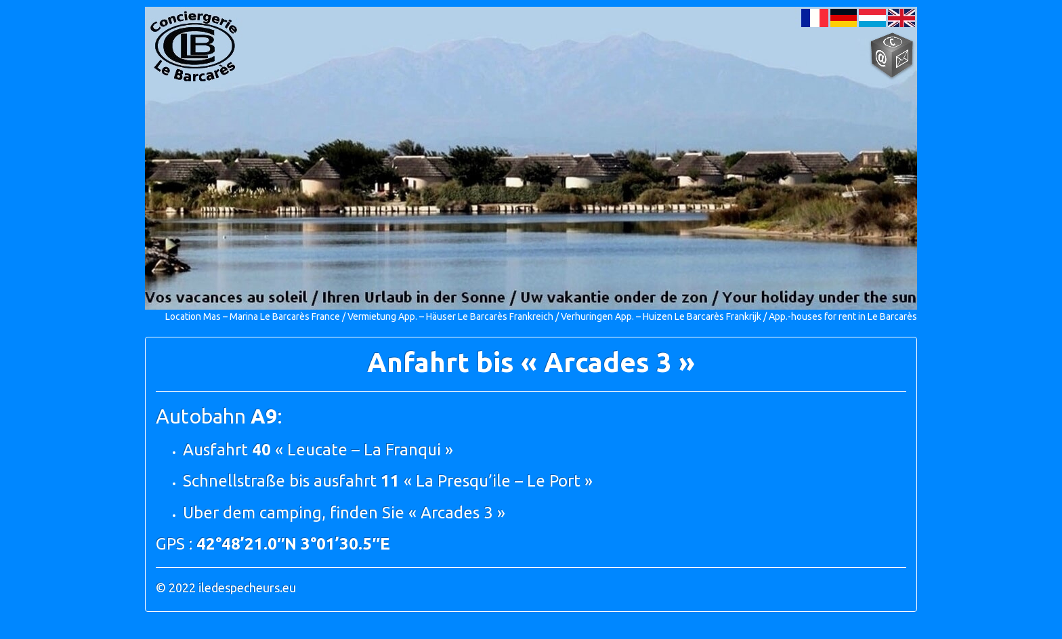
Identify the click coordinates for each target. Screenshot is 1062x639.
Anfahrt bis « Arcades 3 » (531, 362)
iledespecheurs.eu (247, 587)
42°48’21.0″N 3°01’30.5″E (293, 544)
